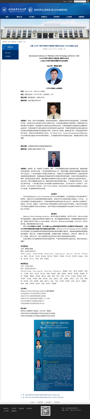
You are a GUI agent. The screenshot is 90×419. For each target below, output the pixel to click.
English (64, 1)
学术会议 (20, 41)
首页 (9, 41)
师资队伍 (21, 408)
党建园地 (13, 411)
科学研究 (29, 408)
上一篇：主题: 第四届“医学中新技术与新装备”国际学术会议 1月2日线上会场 (40, 395)
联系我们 (48, 402)
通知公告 (14, 41)
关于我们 (13, 408)
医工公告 (7, 52)
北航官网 (70, 1)
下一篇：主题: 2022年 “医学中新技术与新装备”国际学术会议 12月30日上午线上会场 (42, 397)
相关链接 (57, 402)
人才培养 (6, 411)
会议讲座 (7, 56)
